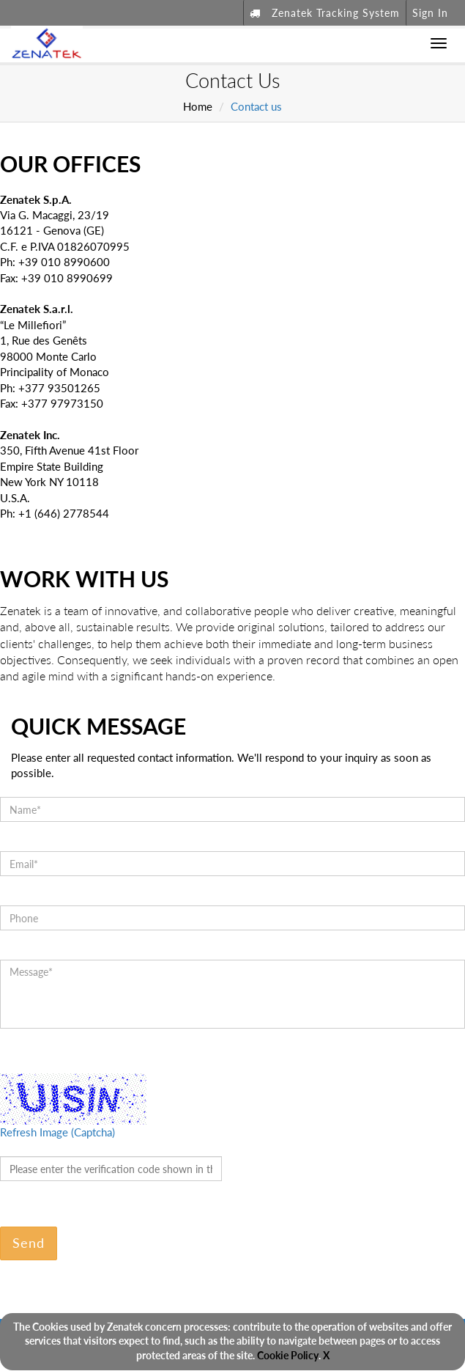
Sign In (430, 13)
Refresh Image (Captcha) (57, 1132)
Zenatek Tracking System (325, 13)
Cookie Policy (288, 1355)
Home (197, 106)
